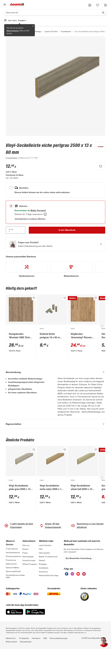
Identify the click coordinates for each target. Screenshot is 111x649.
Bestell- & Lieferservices (48, 556)
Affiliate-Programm (29, 564)
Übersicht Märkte (12, 567)
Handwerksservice (13, 552)
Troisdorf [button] (22, 20)
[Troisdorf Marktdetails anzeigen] (38, 210)
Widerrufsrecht (11, 641)
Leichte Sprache (45, 545)
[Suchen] (53, 12)
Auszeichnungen (28, 560)
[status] (97, 5)
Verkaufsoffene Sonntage (48, 575)
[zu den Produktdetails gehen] (11, 157)
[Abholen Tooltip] (45, 214)
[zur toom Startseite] (17, 4)
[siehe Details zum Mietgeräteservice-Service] (71, 269)
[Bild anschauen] (55, 86)
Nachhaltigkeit (28, 556)
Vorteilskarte (43, 568)
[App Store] (14, 614)
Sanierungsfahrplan (13, 571)
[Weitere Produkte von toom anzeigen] (99, 151)
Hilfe (40, 549)
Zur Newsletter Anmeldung (78, 558)
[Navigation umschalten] (4, 4)
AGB (45, 638)
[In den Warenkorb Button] (67, 230)
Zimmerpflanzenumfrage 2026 (14, 576)
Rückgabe (43, 564)
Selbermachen (11, 564)
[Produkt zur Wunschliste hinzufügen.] (100, 166)
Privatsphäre (24, 638)
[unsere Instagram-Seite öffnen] (72, 575)
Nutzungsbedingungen (59, 638)
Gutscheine (43, 571)
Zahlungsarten (44, 553)
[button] (90, 5)
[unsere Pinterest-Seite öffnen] (84, 575)
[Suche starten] (103, 12)
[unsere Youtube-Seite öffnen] (78, 575)
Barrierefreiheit (25, 641)
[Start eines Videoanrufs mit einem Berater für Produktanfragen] (55, 244)
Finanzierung (11, 560)
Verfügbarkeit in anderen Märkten (30, 218)
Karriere (25, 549)
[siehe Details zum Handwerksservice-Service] (27, 269)
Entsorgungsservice (13, 556)
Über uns (25, 545)
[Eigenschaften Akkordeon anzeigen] (55, 424)
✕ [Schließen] (33, 26)
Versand (42, 560)
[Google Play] (35, 614)
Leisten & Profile (51, 31)
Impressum (36, 638)
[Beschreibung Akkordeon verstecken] (55, 372)
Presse (25, 553)
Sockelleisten (66, 31)
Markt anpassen (13, 31)
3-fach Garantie (12, 549)
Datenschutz (10, 638)
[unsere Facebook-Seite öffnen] (66, 575)
